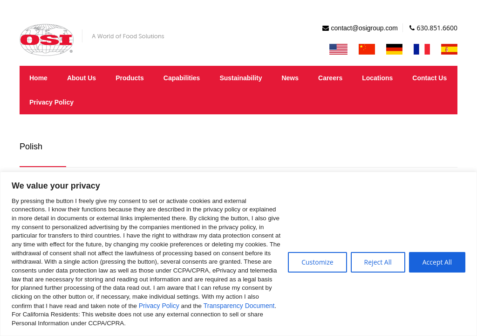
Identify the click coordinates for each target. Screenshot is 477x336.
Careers (330, 78)
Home (38, 78)
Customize (317, 262)
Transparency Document (239, 305)
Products (130, 78)
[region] (238, 254)
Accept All (437, 262)
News (290, 78)
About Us (81, 78)
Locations (377, 78)
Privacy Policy (159, 305)
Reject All (378, 262)
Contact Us (429, 78)
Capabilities (182, 78)
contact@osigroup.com (364, 28)
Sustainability (240, 78)
